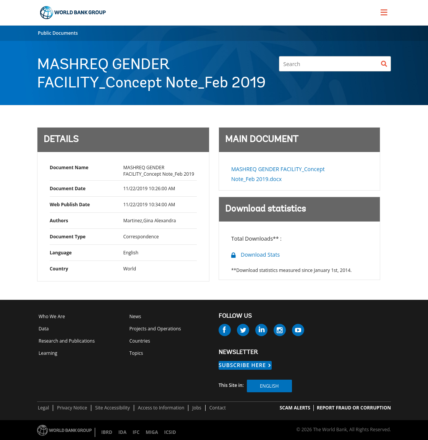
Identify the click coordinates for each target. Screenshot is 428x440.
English (269, 386)
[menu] (384, 12)
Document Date (68, 188)
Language (61, 252)
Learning (48, 353)
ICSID (170, 432)
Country (59, 268)
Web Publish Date (70, 204)
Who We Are (52, 316)
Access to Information (161, 407)
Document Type (68, 236)
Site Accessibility (112, 407)
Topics (136, 353)
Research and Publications (67, 341)
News (135, 316)
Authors (59, 220)
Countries (140, 341)
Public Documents (58, 33)
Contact (217, 407)
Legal (43, 407)
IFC (136, 432)
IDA (122, 432)
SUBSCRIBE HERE (242, 365)
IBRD (106, 432)
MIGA (152, 432)
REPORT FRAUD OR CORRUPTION (354, 407)
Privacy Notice (72, 407)
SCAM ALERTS (295, 407)
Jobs (196, 407)
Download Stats (260, 254)
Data (44, 328)
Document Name (69, 167)
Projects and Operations (155, 328)
